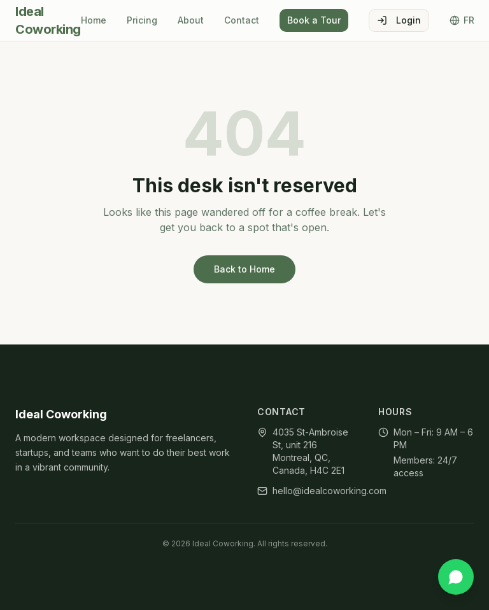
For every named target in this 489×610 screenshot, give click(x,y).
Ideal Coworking (48, 20)
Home (93, 20)
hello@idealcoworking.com (329, 490)
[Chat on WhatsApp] (456, 577)
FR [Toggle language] (462, 20)
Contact (241, 20)
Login (399, 20)
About (191, 20)
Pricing (142, 20)
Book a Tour (314, 20)
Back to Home (244, 269)
